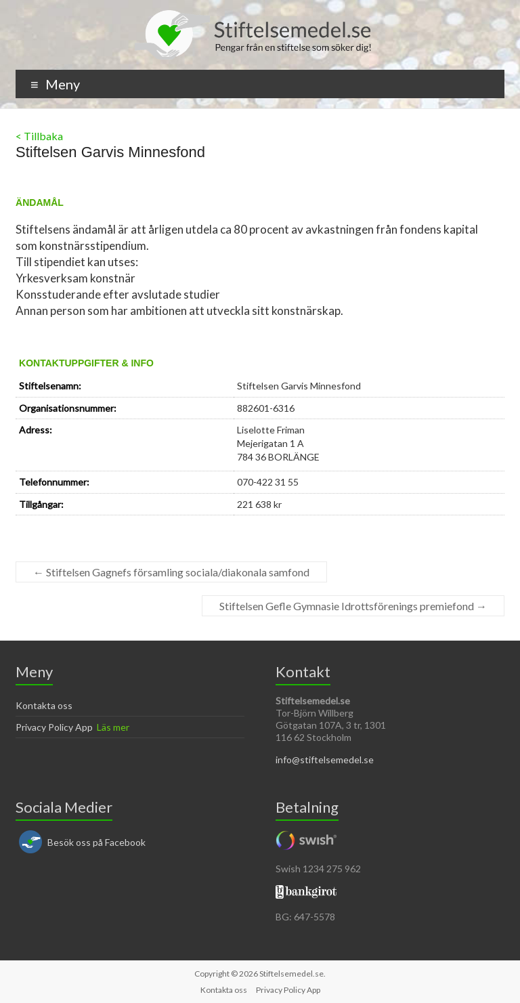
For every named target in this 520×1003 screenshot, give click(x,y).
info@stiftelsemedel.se (325, 759)
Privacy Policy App (54, 727)
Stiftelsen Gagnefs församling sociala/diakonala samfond (171, 571)
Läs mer (113, 727)
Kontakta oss (44, 705)
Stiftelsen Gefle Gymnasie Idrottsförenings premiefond (353, 605)
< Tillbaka (39, 135)
